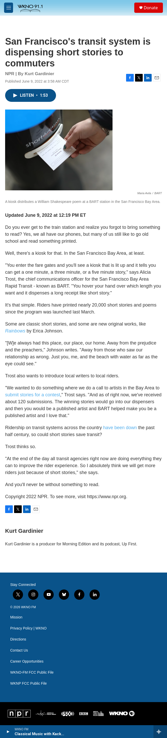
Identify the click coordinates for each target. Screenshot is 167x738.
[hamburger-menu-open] (8, 8)
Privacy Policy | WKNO (28, 628)
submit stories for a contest (32, 394)
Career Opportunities (26, 661)
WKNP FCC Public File (28, 683)
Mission (16, 617)
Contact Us (19, 650)
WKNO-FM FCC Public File (32, 672)
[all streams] (160, 731)
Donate (151, 7)
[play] (8, 731)
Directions (18, 639)
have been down (120, 427)
